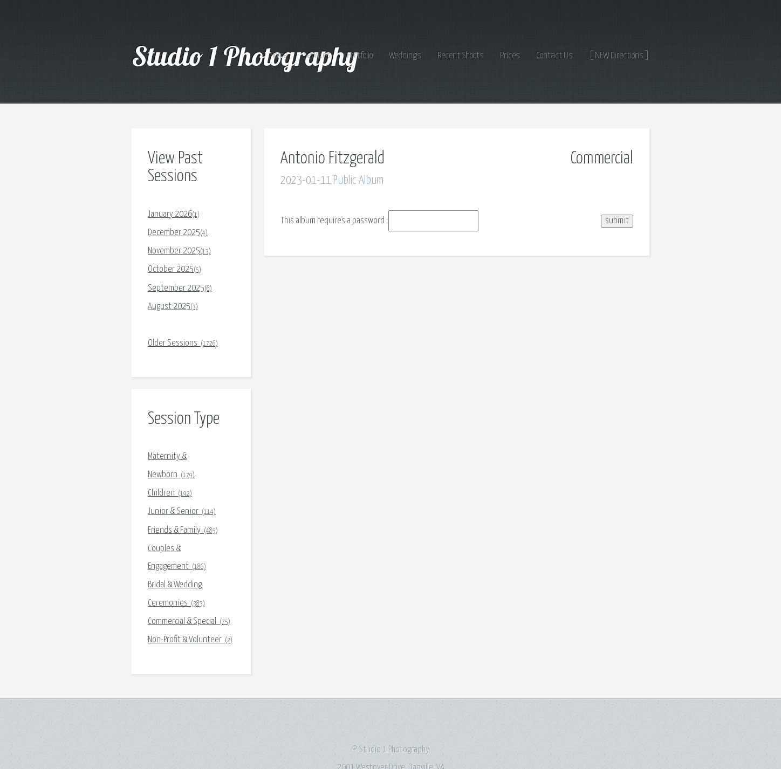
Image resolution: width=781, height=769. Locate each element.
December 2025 (178, 232)
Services (317, 55)
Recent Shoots (460, 55)
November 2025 (179, 251)
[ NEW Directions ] (619, 55)
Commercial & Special (189, 621)
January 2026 (174, 214)
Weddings (405, 55)
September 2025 (180, 288)
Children (170, 493)
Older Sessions (183, 343)
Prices (510, 55)
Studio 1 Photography (248, 55)
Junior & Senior (182, 511)
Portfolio (360, 55)
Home (278, 55)
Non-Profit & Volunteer (190, 639)
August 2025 (173, 306)
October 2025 (174, 269)
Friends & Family (183, 530)
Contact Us (554, 55)
